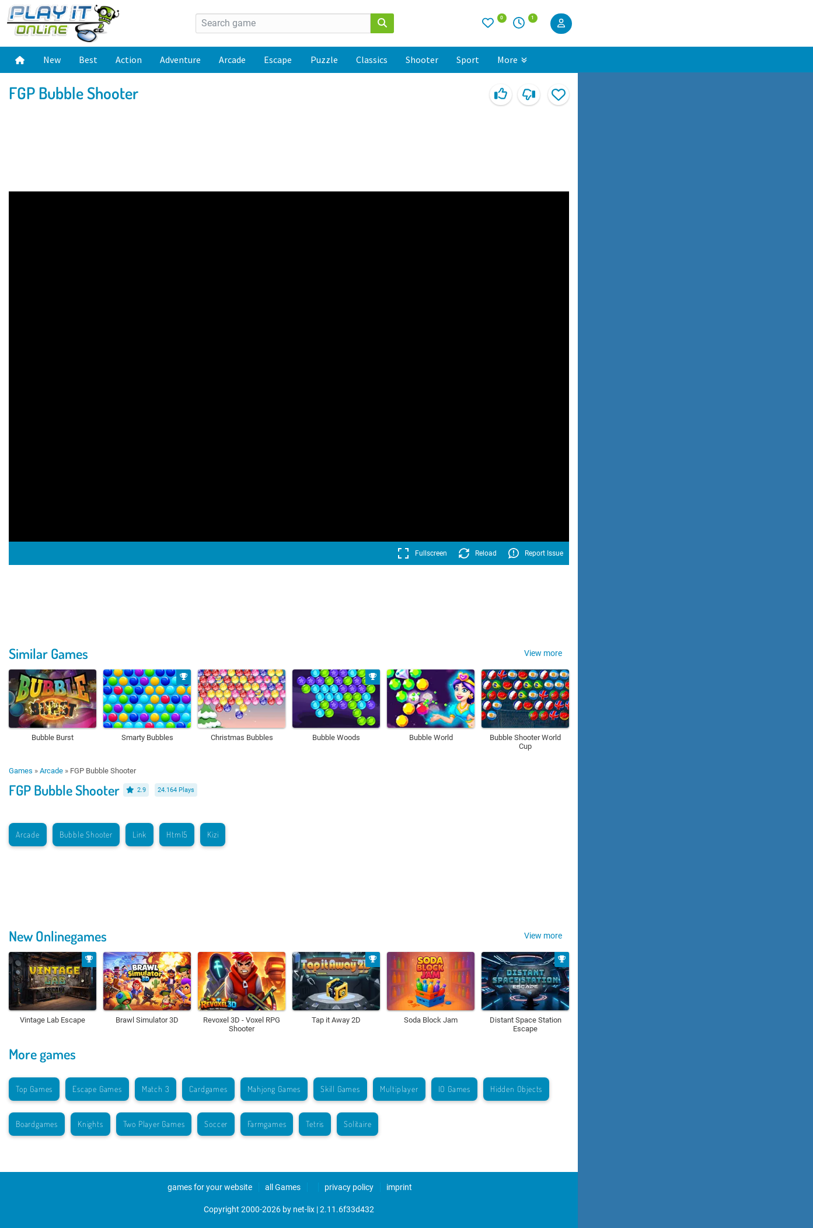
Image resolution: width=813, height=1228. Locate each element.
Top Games (34, 1089)
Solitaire (357, 1124)
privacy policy (349, 1187)
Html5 (176, 834)
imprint (399, 1187)
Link (139, 834)
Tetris (315, 1124)
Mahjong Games (274, 1089)
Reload (478, 553)
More (512, 59)
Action (129, 59)
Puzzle (324, 59)
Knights (90, 1124)
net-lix (304, 1209)
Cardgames (208, 1089)
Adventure (180, 59)
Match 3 (156, 1089)
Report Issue (535, 553)
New (52, 59)
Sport (467, 59)
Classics (372, 59)
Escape (278, 59)
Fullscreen (422, 553)
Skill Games (340, 1089)
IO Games (454, 1089)
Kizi (212, 834)
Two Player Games (154, 1124)
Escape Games (97, 1089)
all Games (283, 1187)
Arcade (232, 59)
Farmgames (266, 1124)
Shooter (422, 59)
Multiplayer (399, 1089)
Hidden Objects (516, 1089)
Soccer (216, 1124)
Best (88, 59)
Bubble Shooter (86, 834)
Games (21, 770)
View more (543, 653)
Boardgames (37, 1124)
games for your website (210, 1187)
